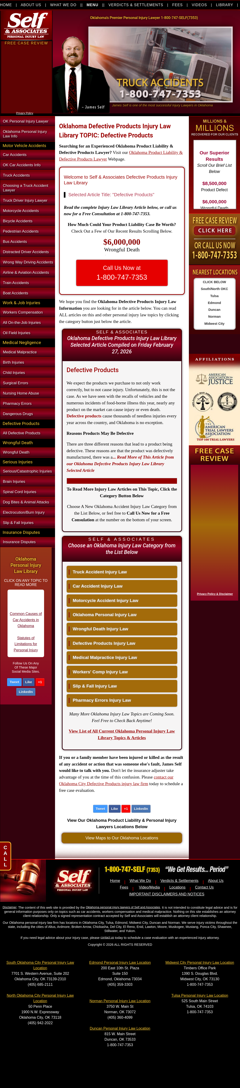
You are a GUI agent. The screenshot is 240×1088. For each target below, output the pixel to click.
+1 (40, 682)
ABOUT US (31, 5)
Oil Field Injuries (16, 333)
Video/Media (149, 887)
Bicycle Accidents (18, 221)
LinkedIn (26, 692)
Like (28, 682)
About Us (216, 880)
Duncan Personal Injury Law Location (120, 1028)
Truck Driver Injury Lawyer (25, 200)
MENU (92, 5)
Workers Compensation (23, 312)
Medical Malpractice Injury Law (103, 657)
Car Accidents (15, 155)
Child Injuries (14, 373)
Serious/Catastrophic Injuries (27, 471)
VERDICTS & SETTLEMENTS (135, 5)
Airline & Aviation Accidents (26, 272)
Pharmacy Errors (17, 403)
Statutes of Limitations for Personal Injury (26, 647)
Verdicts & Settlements (179, 880)
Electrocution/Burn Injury (24, 512)
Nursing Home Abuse (21, 393)
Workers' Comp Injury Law (98, 671)
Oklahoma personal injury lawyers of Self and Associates (123, 907)
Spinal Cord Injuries (19, 492)
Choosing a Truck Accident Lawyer (25, 187)
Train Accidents (16, 283)
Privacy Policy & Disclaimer (215, 594)
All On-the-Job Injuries (22, 322)
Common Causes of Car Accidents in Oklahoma (26, 623)
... (120, 464)
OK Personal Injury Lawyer (26, 121)
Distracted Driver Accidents (26, 252)
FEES (177, 5)
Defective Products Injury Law (102, 643)
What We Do (140, 880)
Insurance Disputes (19, 542)
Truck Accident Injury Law (98, 572)
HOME (6, 5)
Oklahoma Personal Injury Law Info (25, 133)
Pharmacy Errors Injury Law (100, 700)
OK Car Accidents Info (22, 165)
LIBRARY (224, 5)
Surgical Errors (15, 383)
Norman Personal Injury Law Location (120, 1001)
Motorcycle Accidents (21, 211)
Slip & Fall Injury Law (93, 686)
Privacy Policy (24, 113)
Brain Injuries (14, 481)
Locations (177, 887)
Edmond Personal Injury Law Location (120, 962)
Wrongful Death (16, 452)
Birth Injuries (13, 362)
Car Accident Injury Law (96, 586)
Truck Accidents (16, 175)
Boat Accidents (15, 293)
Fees (124, 887)
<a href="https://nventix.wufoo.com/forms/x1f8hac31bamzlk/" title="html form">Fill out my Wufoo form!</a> (213, 531)
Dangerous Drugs (18, 414)
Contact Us (204, 887)
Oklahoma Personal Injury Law (103, 614)
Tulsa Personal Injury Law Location (199, 995)
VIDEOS (199, 5)
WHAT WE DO (63, 5)
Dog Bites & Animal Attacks (26, 502)
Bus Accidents (15, 241)
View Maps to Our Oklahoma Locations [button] (121, 837)
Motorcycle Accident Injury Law (103, 600)
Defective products (84, 416)
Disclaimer (9, 907)
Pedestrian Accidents (21, 231)
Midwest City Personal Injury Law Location (200, 962)
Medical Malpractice (20, 352)
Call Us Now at (122, 273)
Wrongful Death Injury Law (98, 628)
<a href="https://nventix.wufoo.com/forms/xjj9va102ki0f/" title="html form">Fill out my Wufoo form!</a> (26, 109)
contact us (107, 937)
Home (115, 880)
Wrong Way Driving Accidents (28, 262)
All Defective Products (21, 433)
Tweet (14, 682)
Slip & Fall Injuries (18, 523)
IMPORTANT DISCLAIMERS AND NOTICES (166, 894)
